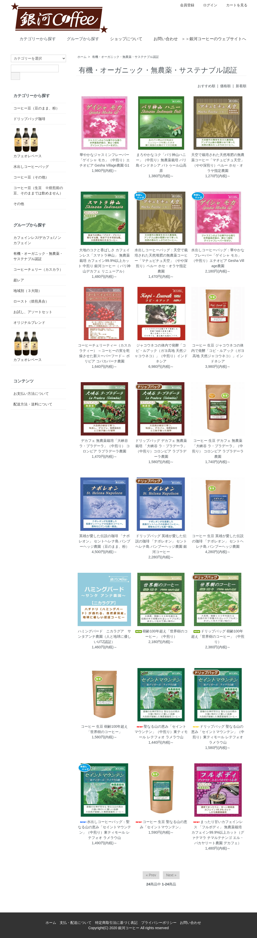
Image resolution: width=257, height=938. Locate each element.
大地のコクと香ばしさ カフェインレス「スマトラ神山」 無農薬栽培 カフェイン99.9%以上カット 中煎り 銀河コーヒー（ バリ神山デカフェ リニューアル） (104, 260)
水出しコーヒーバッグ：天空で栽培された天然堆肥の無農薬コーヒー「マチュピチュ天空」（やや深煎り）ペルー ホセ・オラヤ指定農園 (161, 260)
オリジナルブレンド (29, 323)
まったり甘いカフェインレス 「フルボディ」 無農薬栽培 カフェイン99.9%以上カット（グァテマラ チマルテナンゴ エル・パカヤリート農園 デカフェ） (218, 832)
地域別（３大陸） (27, 291)
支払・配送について (76, 923)
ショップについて (122, 38)
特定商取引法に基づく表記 (116, 923)
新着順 (241, 86)
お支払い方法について (31, 394)
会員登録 (184, 5)
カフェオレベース (27, 142)
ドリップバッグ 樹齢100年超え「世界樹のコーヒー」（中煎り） (217, 636)
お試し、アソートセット (32, 312)
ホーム (82, 57)
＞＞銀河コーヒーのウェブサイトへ (213, 39)
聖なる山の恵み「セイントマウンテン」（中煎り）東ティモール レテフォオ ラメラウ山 (161, 731)
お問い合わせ (162, 38)
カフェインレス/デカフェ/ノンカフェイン (37, 240)
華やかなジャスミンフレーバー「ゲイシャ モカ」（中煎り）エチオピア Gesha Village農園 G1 (104, 160)
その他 (18, 204)
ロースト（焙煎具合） (31, 301)
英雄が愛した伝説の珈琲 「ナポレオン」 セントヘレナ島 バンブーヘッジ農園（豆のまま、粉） (104, 541)
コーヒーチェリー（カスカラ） (38, 269)
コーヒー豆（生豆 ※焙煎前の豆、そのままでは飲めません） (38, 190)
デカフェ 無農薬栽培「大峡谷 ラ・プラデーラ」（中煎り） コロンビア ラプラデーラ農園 (104, 446)
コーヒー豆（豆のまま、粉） (36, 108)
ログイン (207, 5)
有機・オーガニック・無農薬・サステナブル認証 (125, 57)
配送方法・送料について (32, 404)
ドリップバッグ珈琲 (29, 119)
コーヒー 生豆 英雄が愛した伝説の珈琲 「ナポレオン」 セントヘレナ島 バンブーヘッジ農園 (218, 541)
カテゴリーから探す (34, 38)
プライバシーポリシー (159, 923)
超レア (18, 280)
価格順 (225, 86)
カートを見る (234, 5)
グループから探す (79, 38)
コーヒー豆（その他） (31, 177)
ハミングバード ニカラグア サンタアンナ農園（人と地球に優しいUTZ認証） (104, 636)
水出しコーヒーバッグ (31, 167)
